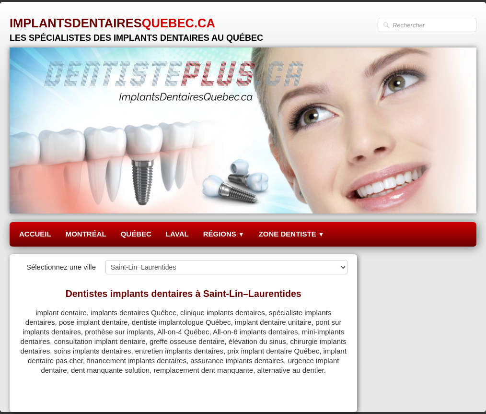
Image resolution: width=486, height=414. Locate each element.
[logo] (136, 26)
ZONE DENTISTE (291, 234)
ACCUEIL (35, 234)
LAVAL (177, 234)
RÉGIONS (223, 234)
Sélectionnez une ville (61, 267)
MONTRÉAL (86, 234)
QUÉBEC (136, 234)
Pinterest (333, 393)
